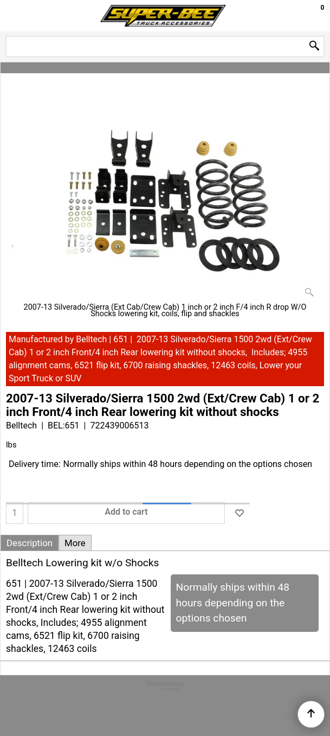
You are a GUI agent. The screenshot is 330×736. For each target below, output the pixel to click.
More (75, 542)
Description (30, 542)
